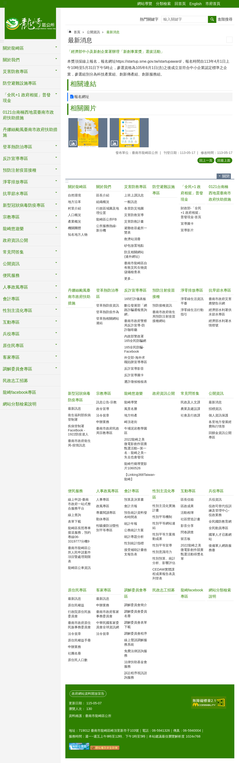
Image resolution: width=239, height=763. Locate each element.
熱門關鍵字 (149, 19)
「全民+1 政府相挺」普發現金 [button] (27, 98)
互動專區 (188, 491)
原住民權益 (76, 605)
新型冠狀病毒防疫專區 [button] (24, 205)
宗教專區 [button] (11, 217)
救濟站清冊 (132, 239)
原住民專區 (77, 590)
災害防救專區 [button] (15, 71)
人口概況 (74, 215)
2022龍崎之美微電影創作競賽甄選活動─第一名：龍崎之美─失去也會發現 (135, 448)
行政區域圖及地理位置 (107, 210)
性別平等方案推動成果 (163, 536)
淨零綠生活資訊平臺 (192, 301)
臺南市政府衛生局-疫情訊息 (79, 443)
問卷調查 (187, 532)
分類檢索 (163, 4)
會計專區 (131, 491)
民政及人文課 (190, 402)
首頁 (77, 32)
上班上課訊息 (134, 195)
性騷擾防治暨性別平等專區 (107, 528)
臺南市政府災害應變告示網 (220, 301)
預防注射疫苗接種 (163, 293)
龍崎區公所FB (106, 219)
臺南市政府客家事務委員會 (107, 614)
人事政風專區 (107, 491)
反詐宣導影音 (134, 368)
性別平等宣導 (162, 545)
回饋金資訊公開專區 (220, 435)
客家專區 (103, 590)
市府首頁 (212, 4)
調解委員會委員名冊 (135, 614)
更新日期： (77, 703)
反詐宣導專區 (135, 290)
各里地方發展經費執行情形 (220, 424)
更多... (129, 278)
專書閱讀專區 (106, 512)
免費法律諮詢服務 (135, 653)
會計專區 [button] (11, 299)
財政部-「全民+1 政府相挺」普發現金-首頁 (191, 212)
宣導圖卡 (187, 223)
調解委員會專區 (135, 593)
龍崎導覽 (130, 402)
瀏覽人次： (77, 709)
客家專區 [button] (11, 357)
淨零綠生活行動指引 (192, 312)
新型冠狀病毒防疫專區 (79, 396)
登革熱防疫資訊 (107, 305)
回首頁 (180, 4)
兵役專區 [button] (11, 334)
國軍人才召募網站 (220, 537)
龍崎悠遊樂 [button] (13, 228)
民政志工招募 (15, 380)
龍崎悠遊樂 (133, 393)
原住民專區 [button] (13, 345)
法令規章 (102, 415)
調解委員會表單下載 (135, 625)
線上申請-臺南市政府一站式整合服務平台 (79, 504)
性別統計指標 (134, 543)
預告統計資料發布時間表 (135, 515)
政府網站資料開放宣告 (88, 693)
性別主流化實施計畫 (163, 508)
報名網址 (81, 97)
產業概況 (74, 221)
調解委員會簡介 (135, 605)
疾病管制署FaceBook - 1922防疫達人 (78, 430)
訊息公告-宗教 (106, 402)
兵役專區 (216, 491)
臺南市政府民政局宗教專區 (107, 431)
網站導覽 (144, 4)
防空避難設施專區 (19, 83)
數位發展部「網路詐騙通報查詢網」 (135, 310)
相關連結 (83, 83)
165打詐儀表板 (135, 299)
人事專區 (102, 499)
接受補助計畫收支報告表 (135, 552)
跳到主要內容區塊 (2, 2)
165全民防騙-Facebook (134, 349)
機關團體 (74, 228)
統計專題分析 (134, 537)
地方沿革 (74, 202)
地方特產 (130, 415)
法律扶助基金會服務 (135, 664)
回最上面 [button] (223, 160)
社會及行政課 (190, 415)
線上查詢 (74, 515)
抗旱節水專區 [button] (15, 193)
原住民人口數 (78, 660)
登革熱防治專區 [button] (17, 147)
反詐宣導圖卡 (134, 375)
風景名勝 (130, 409)
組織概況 (102, 202)
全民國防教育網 (220, 521)
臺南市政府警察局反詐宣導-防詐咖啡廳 (135, 325)
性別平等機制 (162, 517)
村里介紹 (74, 208)
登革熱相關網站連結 (107, 321)
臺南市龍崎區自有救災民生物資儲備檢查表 (135, 267)
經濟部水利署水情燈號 (220, 323)
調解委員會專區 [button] (17, 369)
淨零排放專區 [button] (15, 182)
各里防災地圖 (134, 208)
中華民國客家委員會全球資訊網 (107, 625)
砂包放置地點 (134, 245)
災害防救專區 (135, 187)
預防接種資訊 (162, 305)
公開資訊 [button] (11, 263)
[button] (87, 132)
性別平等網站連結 (163, 525)
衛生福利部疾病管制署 (79, 417)
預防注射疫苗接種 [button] (19, 170)
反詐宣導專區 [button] (15, 158)
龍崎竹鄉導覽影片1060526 (135, 466)
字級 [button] (232, 4)
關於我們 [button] (11, 60)
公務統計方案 (134, 530)
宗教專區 (103, 393)
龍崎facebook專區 (19, 392)
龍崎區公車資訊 (79, 568)
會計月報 (130, 506)
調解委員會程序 (135, 633)
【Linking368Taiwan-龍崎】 (136, 477)
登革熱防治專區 (107, 293)
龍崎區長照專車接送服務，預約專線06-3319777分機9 (79, 534)
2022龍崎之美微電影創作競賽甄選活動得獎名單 (192, 551)
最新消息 (113, 32)
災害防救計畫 (134, 221)
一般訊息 (130, 202)
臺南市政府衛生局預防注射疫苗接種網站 (163, 316)
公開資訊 (93, 32)
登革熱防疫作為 (107, 312)
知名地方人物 (78, 234)
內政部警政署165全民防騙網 (135, 338)
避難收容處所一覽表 (135, 230)
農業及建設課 (190, 409)
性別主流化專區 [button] (17, 310)
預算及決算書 (134, 499)
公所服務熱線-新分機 (106, 228)
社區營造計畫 (190, 519)
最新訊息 (74, 408)
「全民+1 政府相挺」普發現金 (192, 193)
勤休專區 (102, 519)
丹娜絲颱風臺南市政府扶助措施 (30, 132)
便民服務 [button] (11, 275)
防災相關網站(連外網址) (134, 254)
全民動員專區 (218, 528)
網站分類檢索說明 (19, 404)
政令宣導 (102, 409)
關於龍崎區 (77, 187)
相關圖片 (83, 108)
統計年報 (130, 523)
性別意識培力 (162, 552)
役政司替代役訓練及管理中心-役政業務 (220, 510)
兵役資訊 (215, 499)
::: (5, 3)
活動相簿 (187, 512)
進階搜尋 (225, 19)
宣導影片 (187, 230)
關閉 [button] (226, 176)
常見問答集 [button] (13, 252)
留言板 (185, 539)
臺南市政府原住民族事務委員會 (79, 625)
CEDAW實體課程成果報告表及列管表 (163, 574)
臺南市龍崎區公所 (30, 22)
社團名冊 (74, 653)
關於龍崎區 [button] (13, 48)
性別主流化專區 (163, 494)
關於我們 (103, 187)
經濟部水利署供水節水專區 (220, 312)
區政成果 (187, 506)
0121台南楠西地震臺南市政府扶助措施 (28, 115)
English (196, 4)
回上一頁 (205, 160)
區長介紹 (102, 195)
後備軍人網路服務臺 (220, 548)
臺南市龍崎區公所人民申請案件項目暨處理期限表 (79, 554)
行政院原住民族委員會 (79, 614)
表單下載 (74, 521)
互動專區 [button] (11, 322)
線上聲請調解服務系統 (135, 642)
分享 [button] (226, 4)
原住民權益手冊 (79, 640)
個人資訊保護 (218, 415)
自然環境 (74, 195)
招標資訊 (215, 409)
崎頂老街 (130, 422)
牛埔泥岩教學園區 (135, 431)
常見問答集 (190, 393)
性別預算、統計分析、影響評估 (163, 561)
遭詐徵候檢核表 (135, 381)
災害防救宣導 (134, 215)
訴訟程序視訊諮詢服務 (135, 675)
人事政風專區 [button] (15, 287)
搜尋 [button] (212, 19)
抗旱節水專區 (220, 290)
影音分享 (187, 526)
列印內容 (229, 40)
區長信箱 (187, 499)
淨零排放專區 (192, 290)
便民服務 (75, 491)
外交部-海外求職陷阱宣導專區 (135, 360)
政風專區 (102, 506)
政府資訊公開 (15, 240)
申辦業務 (102, 422)
